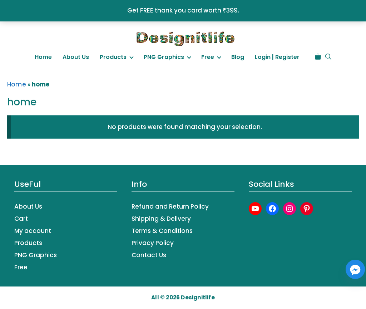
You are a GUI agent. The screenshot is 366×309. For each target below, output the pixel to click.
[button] (328, 57)
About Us (76, 57)
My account (32, 230)
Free (207, 57)
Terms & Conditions (162, 230)
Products (113, 57)
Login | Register (277, 57)
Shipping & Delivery (161, 218)
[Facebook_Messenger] (355, 269)
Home (43, 57)
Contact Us (149, 255)
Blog (237, 57)
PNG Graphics (164, 57)
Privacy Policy (153, 243)
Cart (21, 218)
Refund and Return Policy (170, 206)
